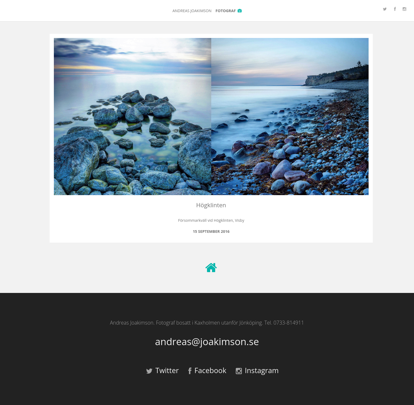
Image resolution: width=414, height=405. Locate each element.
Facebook (207, 370)
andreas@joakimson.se (207, 341)
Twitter (162, 370)
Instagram (257, 370)
